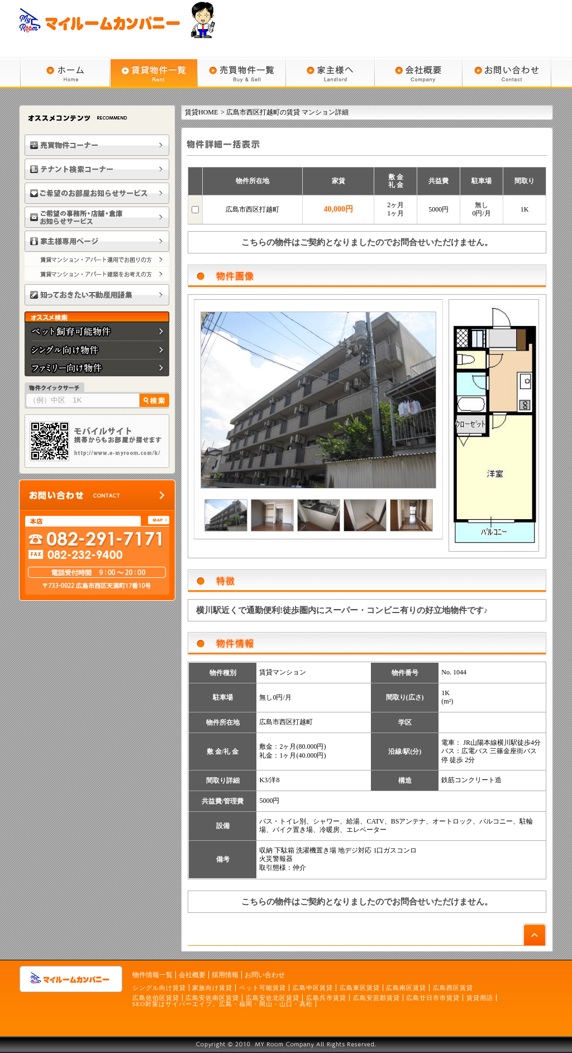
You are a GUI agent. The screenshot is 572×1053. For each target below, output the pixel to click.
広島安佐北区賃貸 (272, 997)
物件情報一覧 (152, 975)
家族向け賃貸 (212, 987)
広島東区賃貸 (360, 987)
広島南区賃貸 (406, 987)
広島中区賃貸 (313, 987)
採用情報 (225, 975)
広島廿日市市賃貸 (433, 997)
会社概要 (192, 975)
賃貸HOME (201, 112)
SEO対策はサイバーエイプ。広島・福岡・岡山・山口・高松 (222, 1004)
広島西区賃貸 (453, 987)
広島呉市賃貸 (326, 997)
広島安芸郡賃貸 (376, 997)
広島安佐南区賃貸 (212, 997)
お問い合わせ (265, 975)
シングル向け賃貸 (159, 987)
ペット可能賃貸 (262, 987)
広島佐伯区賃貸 (155, 997)
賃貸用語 (479, 997)
